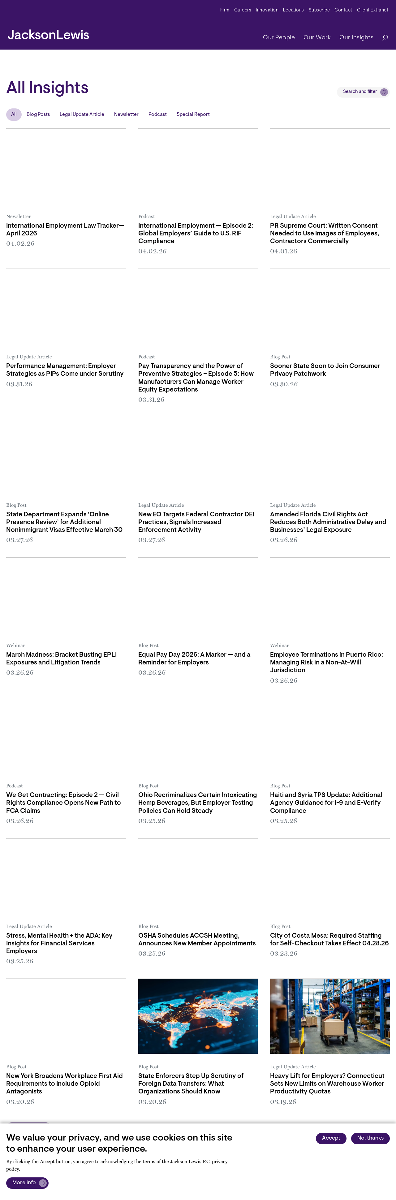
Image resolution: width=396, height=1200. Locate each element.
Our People (279, 38)
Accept (331, 1138)
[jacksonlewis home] (48, 33)
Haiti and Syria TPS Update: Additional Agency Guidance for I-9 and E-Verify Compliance (326, 803)
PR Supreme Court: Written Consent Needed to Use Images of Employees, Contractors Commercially (324, 234)
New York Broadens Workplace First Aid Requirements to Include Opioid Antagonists (64, 1084)
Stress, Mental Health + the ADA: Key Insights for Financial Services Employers (59, 944)
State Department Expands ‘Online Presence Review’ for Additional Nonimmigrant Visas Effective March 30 (64, 522)
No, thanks (370, 1138)
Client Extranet (373, 10)
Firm (225, 10)
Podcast (157, 114)
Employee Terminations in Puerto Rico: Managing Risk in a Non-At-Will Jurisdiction (326, 663)
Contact (343, 10)
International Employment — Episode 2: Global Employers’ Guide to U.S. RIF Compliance (195, 234)
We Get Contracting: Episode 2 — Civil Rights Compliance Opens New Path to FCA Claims (63, 803)
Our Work (317, 38)
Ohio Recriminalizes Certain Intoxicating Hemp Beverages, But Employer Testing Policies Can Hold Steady (197, 803)
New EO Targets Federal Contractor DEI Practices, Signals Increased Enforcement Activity (196, 522)
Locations (293, 10)
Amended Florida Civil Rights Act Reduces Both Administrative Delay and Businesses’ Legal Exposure (328, 522)
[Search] (382, 38)
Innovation (267, 10)
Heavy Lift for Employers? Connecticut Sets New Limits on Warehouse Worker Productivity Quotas (327, 1084)
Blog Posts (38, 114)
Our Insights (356, 38)
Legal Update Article (82, 114)
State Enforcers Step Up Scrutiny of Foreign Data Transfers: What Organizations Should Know (191, 1084)
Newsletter (126, 114)
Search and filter (360, 92)
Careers (243, 10)
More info (24, 1183)
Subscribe (319, 10)
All (14, 114)
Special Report (193, 114)
